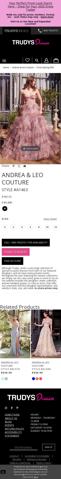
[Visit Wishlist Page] (27, 60)
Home (6, 67)
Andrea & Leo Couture (23, 67)
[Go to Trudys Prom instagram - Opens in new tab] (8, 408)
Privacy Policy (43, 463)
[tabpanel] (30, 118)
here (36, 477)
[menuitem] (56, 60)
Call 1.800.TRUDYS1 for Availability (25, 242)
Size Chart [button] (50, 218)
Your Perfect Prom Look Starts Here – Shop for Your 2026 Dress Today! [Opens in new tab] (30, 6)
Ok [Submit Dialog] (3, 472)
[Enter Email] (23, 448)
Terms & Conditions (20, 463)
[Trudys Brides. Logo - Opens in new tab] (16, 30)
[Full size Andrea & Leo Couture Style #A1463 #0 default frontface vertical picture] (30, 118)
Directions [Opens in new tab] (12, 414)
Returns (17, 459)
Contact (14, 456)
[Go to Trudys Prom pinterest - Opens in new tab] (18, 408)
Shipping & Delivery (37, 459)
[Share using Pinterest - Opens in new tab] (13, 165)
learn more (47, 16)
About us (11, 418)
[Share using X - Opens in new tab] (19, 165)
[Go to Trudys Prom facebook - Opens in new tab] (13, 408)
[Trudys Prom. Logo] (30, 42)
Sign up (48, 447)
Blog (8, 421)
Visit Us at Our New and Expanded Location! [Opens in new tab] (30, 22)
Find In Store (12, 260)
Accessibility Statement (13, 433)
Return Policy (14, 428)
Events (9, 425)
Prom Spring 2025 (45, 67)
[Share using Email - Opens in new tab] (25, 166)
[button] (4, 60)
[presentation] (15, 334)
